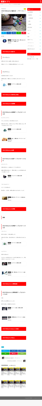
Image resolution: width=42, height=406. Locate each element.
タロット (29, 29)
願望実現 (30, 14)
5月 (3, 353)
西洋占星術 (30, 26)
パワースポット (30, 44)
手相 (28, 32)
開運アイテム (30, 38)
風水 (28, 35)
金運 (29, 20)
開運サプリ (5, 1)
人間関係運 (30, 17)
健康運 (29, 23)
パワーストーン (30, 41)
